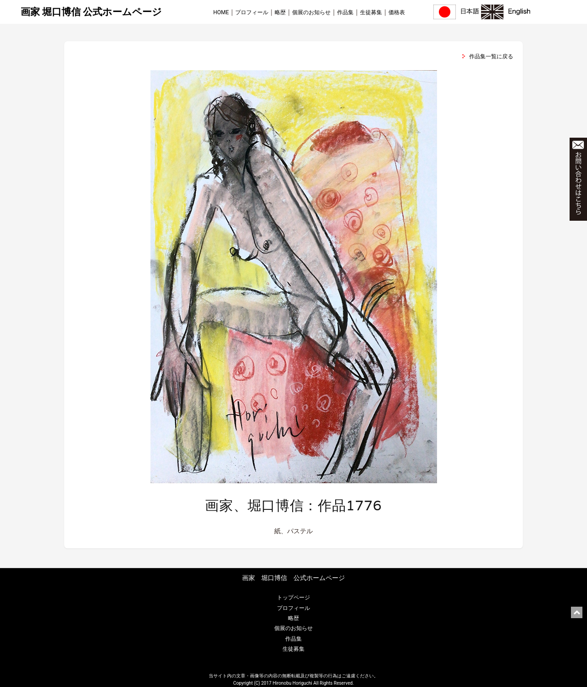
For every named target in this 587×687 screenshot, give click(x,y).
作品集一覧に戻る (491, 56)
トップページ (293, 597)
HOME (221, 12)
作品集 (345, 12)
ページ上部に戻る (576, 612)
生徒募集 (371, 12)
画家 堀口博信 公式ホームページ (91, 11)
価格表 (396, 12)
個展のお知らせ (311, 12)
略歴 (280, 12)
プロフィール (251, 12)
